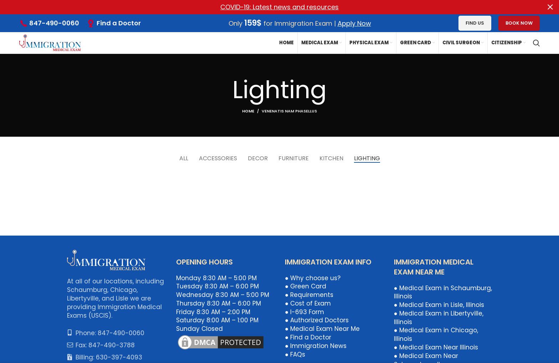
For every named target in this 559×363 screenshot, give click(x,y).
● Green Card (305, 286)
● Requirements (309, 295)
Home (248, 111)
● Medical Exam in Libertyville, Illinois (438, 317)
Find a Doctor (119, 23)
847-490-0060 (54, 23)
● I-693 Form (304, 312)
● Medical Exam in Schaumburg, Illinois (443, 292)
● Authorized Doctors (317, 320)
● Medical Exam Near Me (322, 328)
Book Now (519, 23)
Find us (475, 23)
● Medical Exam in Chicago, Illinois (436, 334)
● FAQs (295, 354)
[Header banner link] (269, 7)
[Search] (536, 43)
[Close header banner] (550, 7)
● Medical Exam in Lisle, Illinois (439, 305)
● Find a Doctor (308, 337)
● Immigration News (316, 346)
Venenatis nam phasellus (289, 111)
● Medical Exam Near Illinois (436, 347)
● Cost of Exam (308, 303)
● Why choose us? (312, 277)
